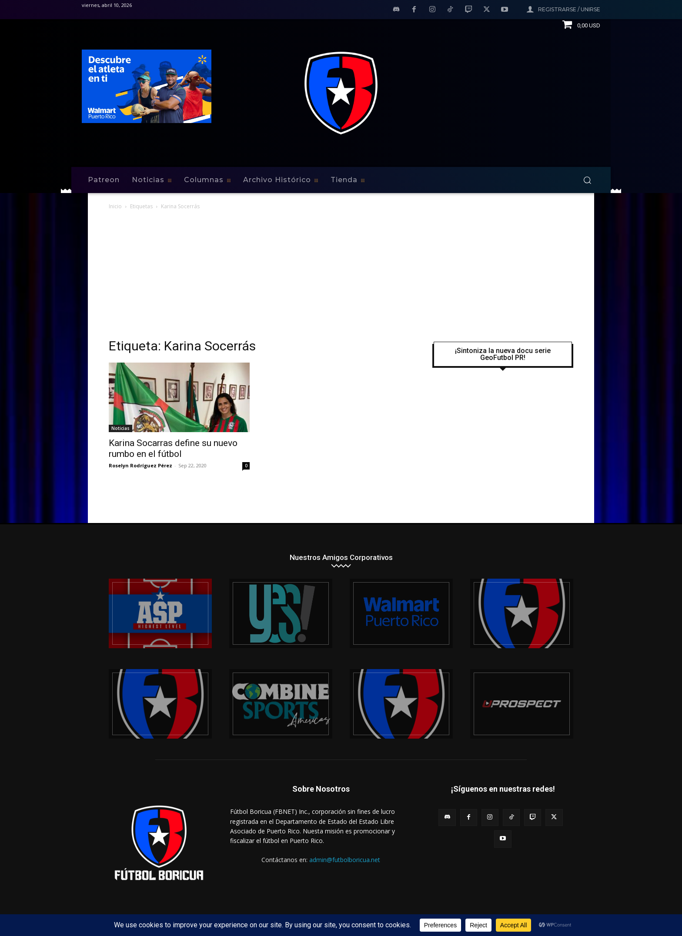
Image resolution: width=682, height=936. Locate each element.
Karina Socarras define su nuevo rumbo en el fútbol (173, 448)
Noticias (120, 428)
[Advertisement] (341, 276)
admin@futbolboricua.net (344, 860)
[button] (587, 180)
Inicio (115, 206)
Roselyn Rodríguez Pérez (140, 465)
